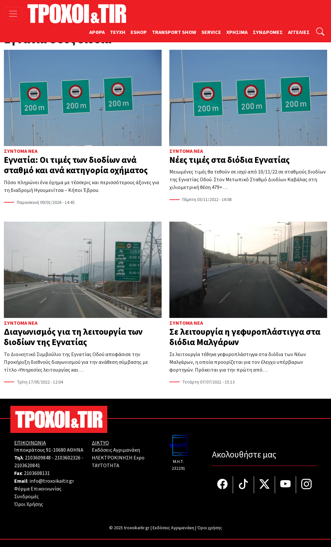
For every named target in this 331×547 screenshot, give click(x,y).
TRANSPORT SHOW (174, 32)
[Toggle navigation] (13, 13)
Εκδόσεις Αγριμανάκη (116, 450)
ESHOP (139, 32)
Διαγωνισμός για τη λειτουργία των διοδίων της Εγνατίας (73, 337)
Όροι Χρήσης (28, 504)
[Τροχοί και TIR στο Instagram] (306, 484)
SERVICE (211, 32)
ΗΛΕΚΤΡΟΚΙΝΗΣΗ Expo (118, 457)
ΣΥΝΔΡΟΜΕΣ (268, 32)
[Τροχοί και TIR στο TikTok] (243, 484)
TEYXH (117, 32)
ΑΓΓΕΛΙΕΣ (299, 32)
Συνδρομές (26, 496)
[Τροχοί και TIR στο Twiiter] (264, 484)
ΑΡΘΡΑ (97, 32)
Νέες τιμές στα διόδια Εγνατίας (229, 160)
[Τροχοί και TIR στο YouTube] (285, 484)
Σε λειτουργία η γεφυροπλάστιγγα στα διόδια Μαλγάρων (244, 337)
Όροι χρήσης (209, 528)
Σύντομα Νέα (20, 151)
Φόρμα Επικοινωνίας (37, 488)
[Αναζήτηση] (320, 32)
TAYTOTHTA (105, 465)
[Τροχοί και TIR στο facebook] (222, 484)
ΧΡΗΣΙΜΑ (237, 32)
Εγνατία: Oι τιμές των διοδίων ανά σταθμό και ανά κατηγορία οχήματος (76, 165)
